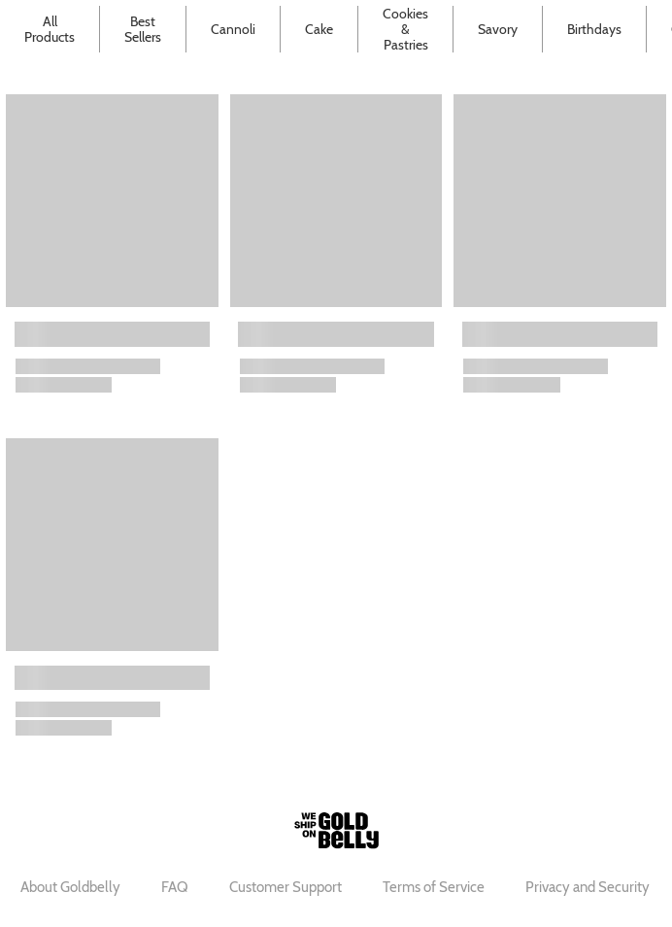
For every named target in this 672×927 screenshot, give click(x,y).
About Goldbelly (70, 887)
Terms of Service (434, 887)
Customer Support (285, 887)
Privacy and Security (587, 887)
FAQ (174, 887)
